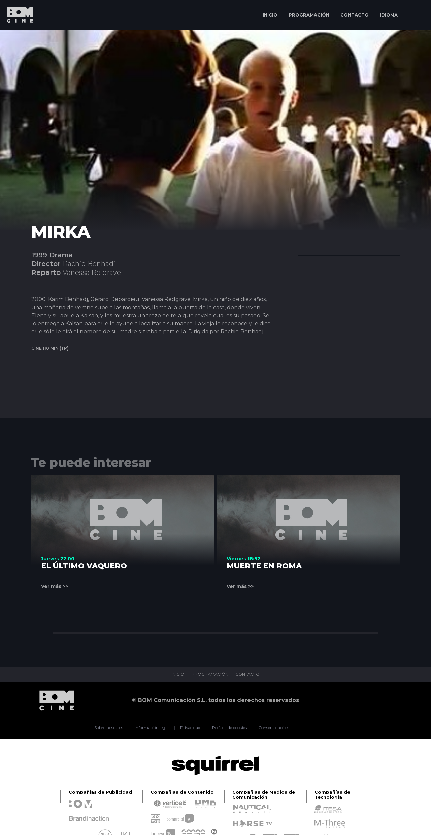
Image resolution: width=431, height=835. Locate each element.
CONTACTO (354, 15)
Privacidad (190, 727)
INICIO (270, 15)
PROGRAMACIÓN (309, 15)
